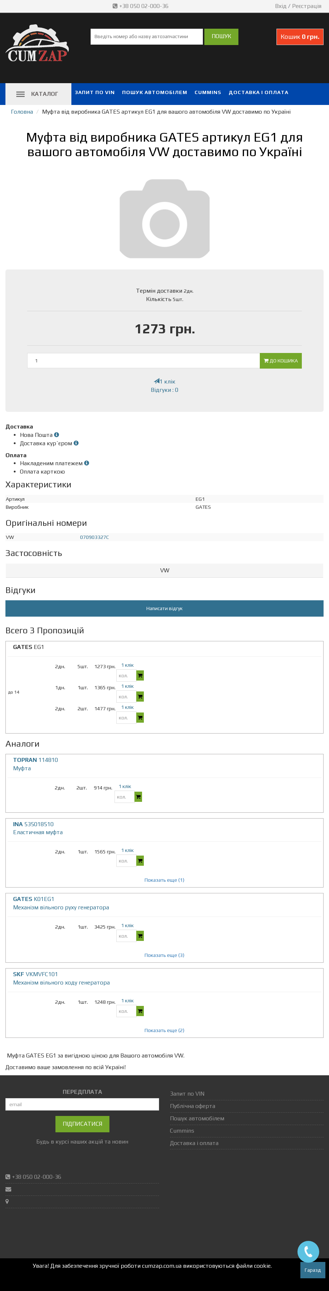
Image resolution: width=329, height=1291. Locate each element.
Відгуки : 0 (164, 389)
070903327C (94, 537)
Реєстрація (306, 6)
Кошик (300, 36)
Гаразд (313, 1270)
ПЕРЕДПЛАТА (82, 1091)
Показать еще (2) (164, 1030)
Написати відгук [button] (164, 608)
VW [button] (164, 570)
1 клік (164, 381)
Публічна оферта (192, 1106)
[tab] (164, 571)
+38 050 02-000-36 (141, 6)
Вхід (281, 6)
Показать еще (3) (164, 955)
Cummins (208, 92)
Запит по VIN (95, 92)
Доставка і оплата (258, 92)
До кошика (281, 361)
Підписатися (82, 1123)
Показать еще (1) (164, 880)
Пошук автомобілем (154, 92)
